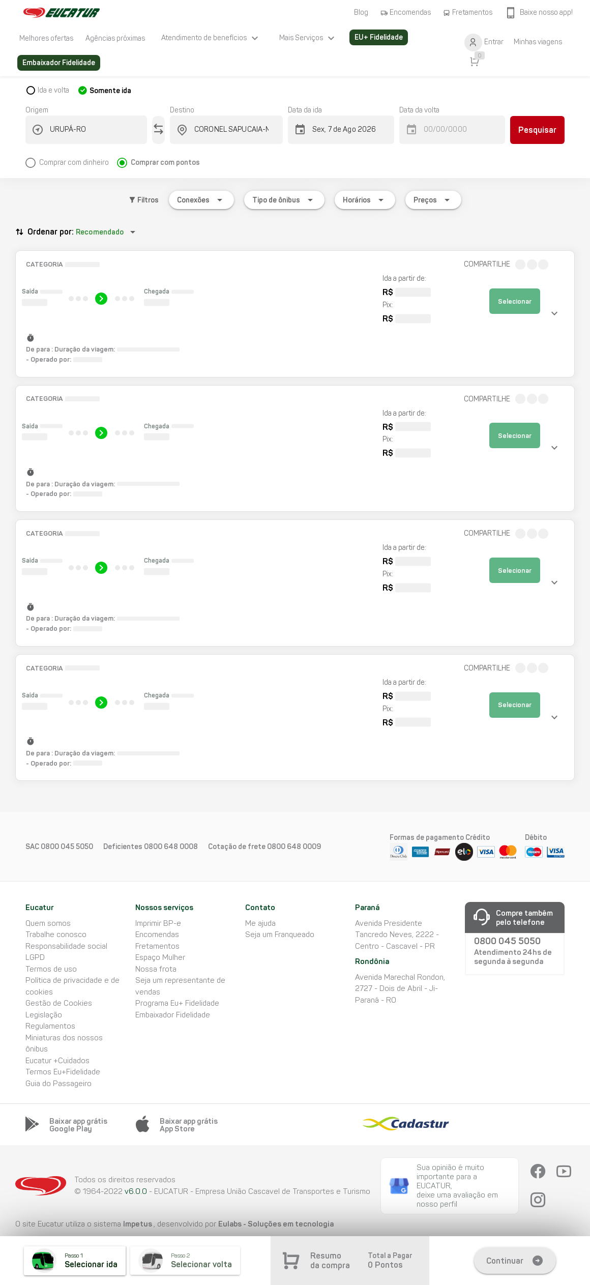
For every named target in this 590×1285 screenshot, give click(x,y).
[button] (295, 314)
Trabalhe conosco (55, 934)
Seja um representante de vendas (180, 986)
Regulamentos (50, 1026)
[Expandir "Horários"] (365, 200)
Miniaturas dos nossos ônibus (64, 1043)
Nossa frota (155, 969)
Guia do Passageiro (58, 1083)
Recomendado (100, 232)
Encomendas (157, 934)
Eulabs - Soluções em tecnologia (276, 1224)
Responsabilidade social (66, 946)
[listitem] (46, 38)
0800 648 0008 (171, 846)
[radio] (71, 158)
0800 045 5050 (67, 846)
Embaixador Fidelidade (172, 1014)
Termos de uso (51, 969)
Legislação (43, 1014)
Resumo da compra (330, 1260)
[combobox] (92, 130)
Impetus (138, 1224)
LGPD (35, 957)
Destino (182, 110)
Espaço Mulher (160, 957)
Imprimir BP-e (158, 923)
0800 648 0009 (294, 846)
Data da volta (419, 110)
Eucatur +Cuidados (57, 1060)
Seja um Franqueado (279, 934)
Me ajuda (260, 923)
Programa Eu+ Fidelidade (177, 1003)
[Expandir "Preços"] (433, 200)
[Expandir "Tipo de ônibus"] (284, 200)
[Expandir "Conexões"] (201, 200)
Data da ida (305, 110)
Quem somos (48, 923)
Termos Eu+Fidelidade (62, 1071)
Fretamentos (157, 946)
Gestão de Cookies (58, 1003)
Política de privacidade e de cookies (72, 986)
